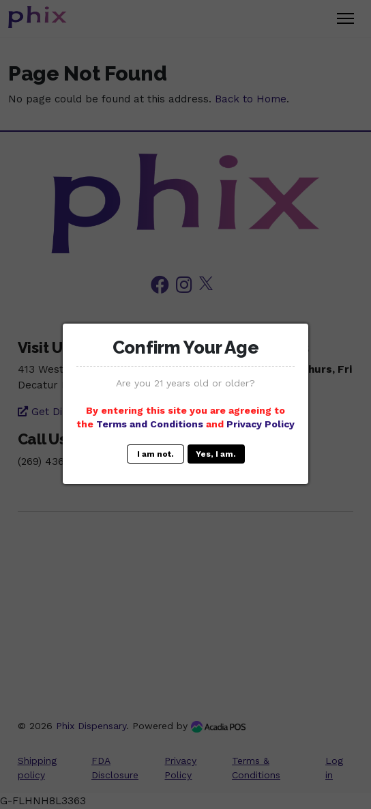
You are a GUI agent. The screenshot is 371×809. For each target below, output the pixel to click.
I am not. (155, 454)
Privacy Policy (260, 423)
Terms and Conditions (149, 423)
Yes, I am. (216, 454)
